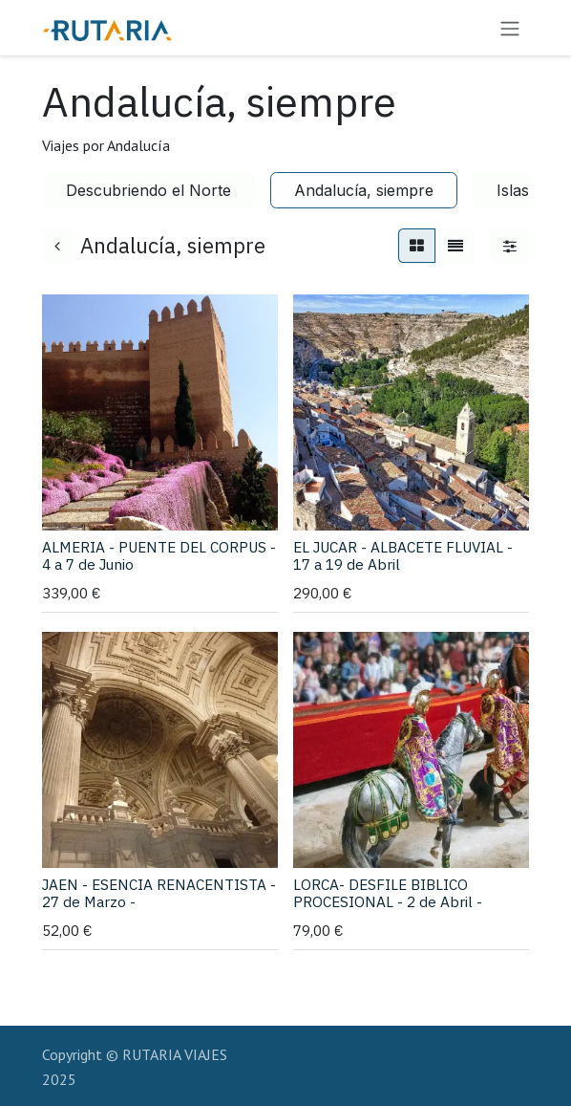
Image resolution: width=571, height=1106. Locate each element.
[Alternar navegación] (510, 28)
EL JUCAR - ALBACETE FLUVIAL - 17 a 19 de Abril (403, 555)
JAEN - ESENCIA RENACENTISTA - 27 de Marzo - (159, 893)
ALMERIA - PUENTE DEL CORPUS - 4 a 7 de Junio (159, 555)
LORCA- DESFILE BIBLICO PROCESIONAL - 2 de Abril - (387, 893)
